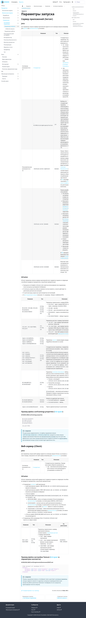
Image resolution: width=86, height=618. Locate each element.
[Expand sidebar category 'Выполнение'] (18, 18)
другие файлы (63, 438)
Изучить (21, 2)
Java (73, 8)
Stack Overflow (35, 612)
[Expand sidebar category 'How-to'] (18, 79)
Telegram (34, 607)
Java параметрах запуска (30, 295)
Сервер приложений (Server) (78, 6)
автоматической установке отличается (67, 64)
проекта (54, 340)
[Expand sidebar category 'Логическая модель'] (18, 10)
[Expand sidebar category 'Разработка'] (18, 15)
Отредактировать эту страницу (30, 590)
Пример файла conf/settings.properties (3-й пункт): (78, 14)
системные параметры (61, 579)
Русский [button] (66, 2)
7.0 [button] (60, 2)
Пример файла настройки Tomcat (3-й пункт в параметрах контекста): (78, 25)
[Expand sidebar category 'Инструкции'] (18, 64)
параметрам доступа (52, 533)
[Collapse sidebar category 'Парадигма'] (18, 8)
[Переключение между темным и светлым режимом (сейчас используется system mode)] (72, 2)
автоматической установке (48, 436)
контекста (33, 484)
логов (37, 438)
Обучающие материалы (12, 610)
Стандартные (36, 68)
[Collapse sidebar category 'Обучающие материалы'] (18, 74)
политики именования (58, 372)
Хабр (59, 607)
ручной (25, 28)
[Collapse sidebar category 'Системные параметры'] (18, 23)
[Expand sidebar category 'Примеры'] (18, 76)
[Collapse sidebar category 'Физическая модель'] (18, 13)
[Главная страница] (22, 6)
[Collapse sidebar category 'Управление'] (18, 20)
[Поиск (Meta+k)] (79, 2)
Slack (33, 610)
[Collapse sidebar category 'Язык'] (18, 54)
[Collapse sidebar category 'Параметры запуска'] (18, 26)
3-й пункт (58, 411)
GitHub (55, 2)
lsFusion (74, 10)
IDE (62, 179)
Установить (14, 2)
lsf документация (10, 607)
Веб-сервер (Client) (76, 17)
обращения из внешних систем (66, 333)
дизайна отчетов (67, 206)
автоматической (34, 28)
